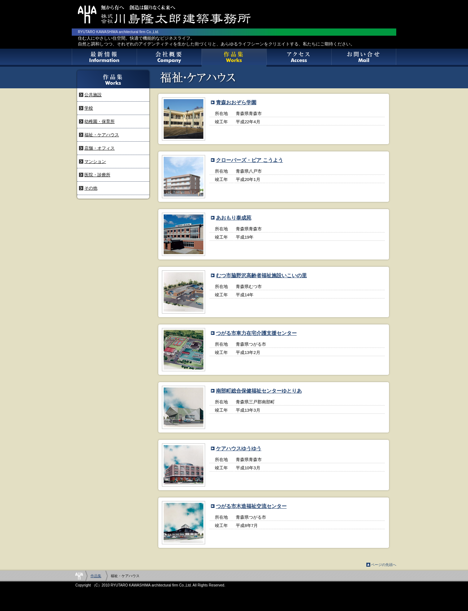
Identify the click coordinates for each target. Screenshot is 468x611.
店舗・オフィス (99, 148)
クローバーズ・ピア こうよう (249, 160)
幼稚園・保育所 (99, 121)
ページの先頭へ (383, 565)
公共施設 (93, 94)
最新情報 (104, 58)
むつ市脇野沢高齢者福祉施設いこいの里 (261, 275)
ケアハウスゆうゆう (238, 448)
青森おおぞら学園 (236, 102)
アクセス (298, 58)
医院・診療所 (97, 174)
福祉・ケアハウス (101, 134)
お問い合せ (363, 58)
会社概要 (169, 58)
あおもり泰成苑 (233, 218)
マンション (95, 161)
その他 (90, 188)
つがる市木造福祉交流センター (251, 506)
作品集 (234, 58)
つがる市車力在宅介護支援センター (256, 333)
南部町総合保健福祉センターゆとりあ (259, 391)
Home (79, 576)
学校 (88, 108)
